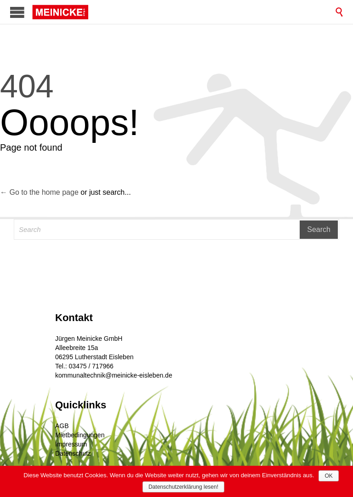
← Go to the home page (39, 192)
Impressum (71, 444)
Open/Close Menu (17, 12)
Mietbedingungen (79, 435)
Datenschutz (73, 453)
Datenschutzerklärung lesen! (183, 487)
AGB (62, 425)
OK (328, 476)
